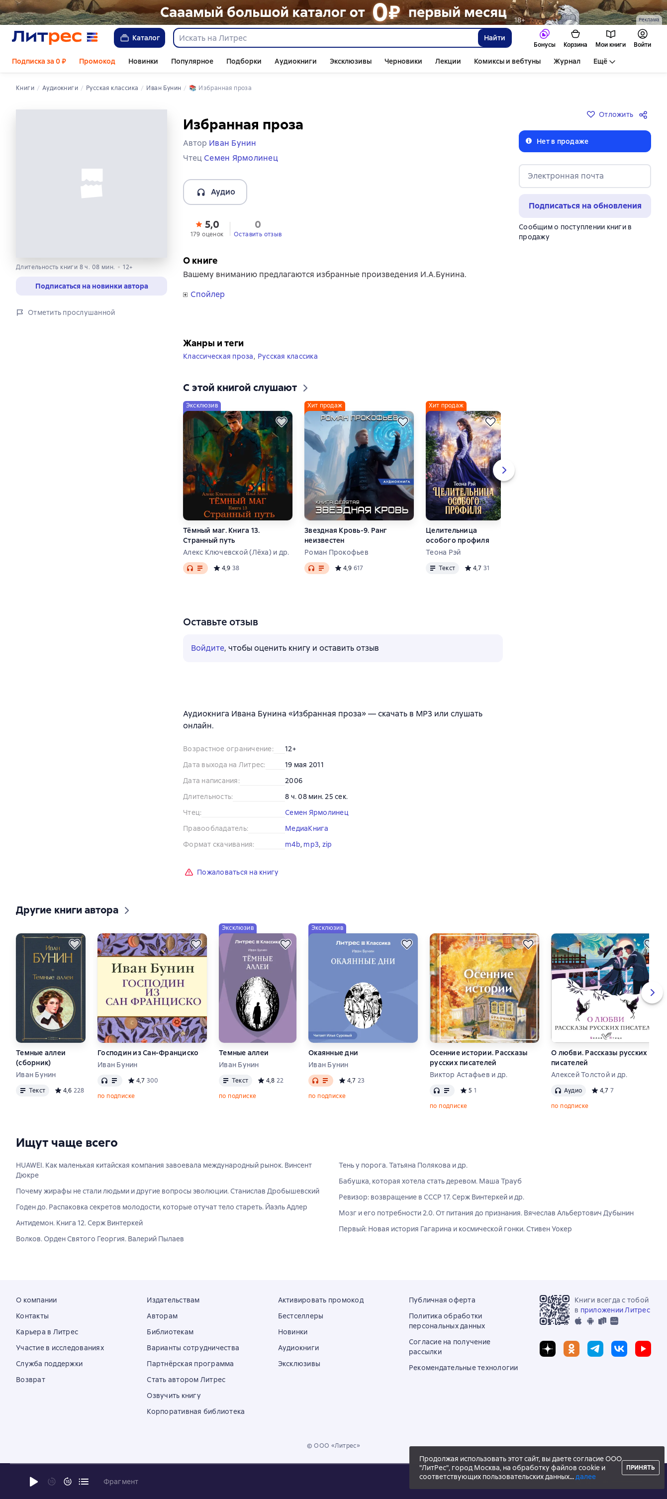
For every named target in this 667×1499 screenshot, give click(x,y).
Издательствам (173, 1300)
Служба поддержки (49, 1363)
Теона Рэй (443, 552)
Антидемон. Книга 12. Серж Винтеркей (79, 1222)
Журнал (567, 61)
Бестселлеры (301, 1315)
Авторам (162, 1315)
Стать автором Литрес (186, 1379)
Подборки (244, 61)
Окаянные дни (333, 1052)
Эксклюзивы (351, 61)
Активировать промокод (321, 1300)
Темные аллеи (244, 1052)
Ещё (600, 61)
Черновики (403, 61)
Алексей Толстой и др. (589, 1074)
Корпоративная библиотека (196, 1411)
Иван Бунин (36, 1074)
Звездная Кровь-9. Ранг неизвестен (345, 535)
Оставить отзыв (258, 234)
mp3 (311, 844)
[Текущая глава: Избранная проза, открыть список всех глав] (84, 1482)
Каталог (139, 38)
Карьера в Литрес (47, 1331)
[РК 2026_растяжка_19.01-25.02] (333, 12)
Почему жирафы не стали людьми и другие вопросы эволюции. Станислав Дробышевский (167, 1191)
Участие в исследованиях (60, 1347)
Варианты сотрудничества (193, 1347)
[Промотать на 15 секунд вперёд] (68, 1482)
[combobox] (325, 38)
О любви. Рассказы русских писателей (599, 1057)
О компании (36, 1300)
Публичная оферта (442, 1300)
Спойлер (208, 295)
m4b (292, 844)
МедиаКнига (307, 828)
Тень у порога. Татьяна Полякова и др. (403, 1165)
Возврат (30, 1379)
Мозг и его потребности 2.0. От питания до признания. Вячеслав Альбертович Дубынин (486, 1212)
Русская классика (288, 356)
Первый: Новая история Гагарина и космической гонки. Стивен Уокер (455, 1228)
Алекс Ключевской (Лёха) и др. (236, 552)
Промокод (97, 61)
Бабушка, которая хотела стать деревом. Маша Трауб (430, 1181)
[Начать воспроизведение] (34, 1482)
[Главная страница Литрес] (55, 38)
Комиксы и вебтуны (507, 61)
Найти (494, 37)
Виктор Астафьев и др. (468, 1074)
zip (327, 844)
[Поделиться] (645, 114)
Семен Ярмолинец (317, 812)
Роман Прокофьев (336, 552)
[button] (207, 228)
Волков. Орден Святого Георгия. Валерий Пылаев (100, 1238)
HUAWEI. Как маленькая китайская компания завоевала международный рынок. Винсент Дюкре (164, 1170)
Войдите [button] (207, 648)
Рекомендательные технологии (463, 1367)
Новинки (143, 61)
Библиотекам (170, 1331)
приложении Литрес (615, 1309)
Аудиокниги (296, 61)
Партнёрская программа (190, 1363)
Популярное (192, 61)
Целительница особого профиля (457, 535)
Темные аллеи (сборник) (41, 1057)
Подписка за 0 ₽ (39, 61)
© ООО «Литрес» (334, 1445)
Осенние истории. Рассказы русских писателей (478, 1057)
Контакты (32, 1315)
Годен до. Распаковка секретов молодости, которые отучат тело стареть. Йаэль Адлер (161, 1206)
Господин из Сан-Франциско (147, 1052)
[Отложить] (281, 422)
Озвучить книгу (174, 1395)
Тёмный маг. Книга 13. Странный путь (221, 535)
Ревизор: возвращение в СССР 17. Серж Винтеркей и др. (431, 1197)
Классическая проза (218, 356)
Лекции (448, 61)
